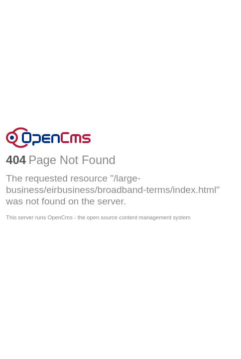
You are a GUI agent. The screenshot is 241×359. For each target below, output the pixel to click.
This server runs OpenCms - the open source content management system (98, 217)
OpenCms (120, 137)
